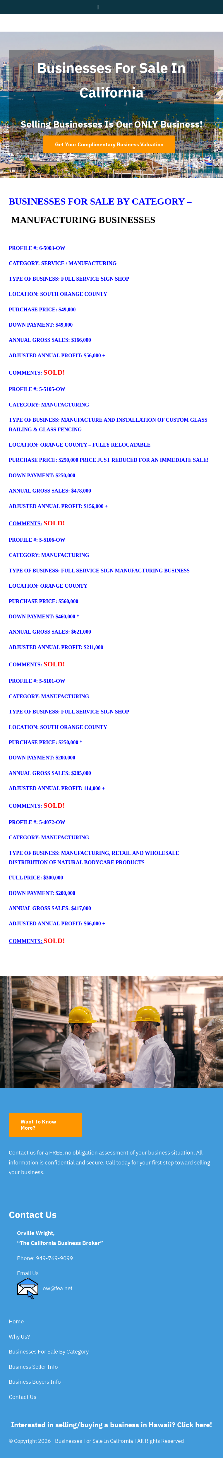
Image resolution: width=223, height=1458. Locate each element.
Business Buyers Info (35, 1381)
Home (16, 1321)
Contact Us (22, 1396)
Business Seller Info (33, 1366)
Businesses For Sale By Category (49, 1351)
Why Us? (19, 1336)
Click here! (194, 1424)
